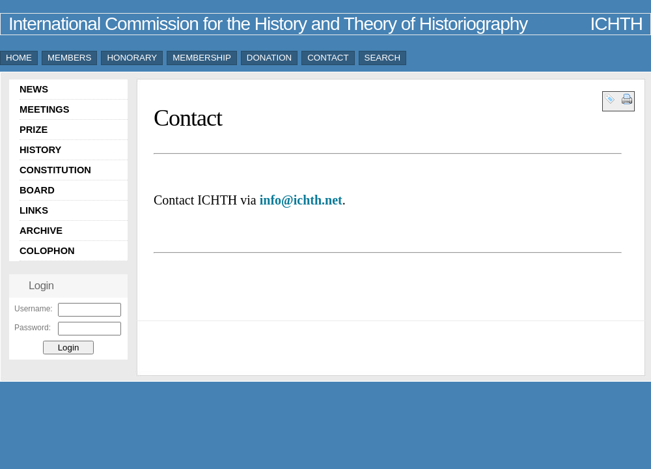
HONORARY (132, 58)
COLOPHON (47, 251)
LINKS (34, 210)
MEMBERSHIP (202, 58)
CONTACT (327, 58)
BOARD (37, 190)
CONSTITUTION (55, 170)
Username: (33, 308)
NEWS (34, 89)
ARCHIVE (41, 230)
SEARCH (383, 58)
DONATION (269, 58)
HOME (19, 58)
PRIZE (34, 129)
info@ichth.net (301, 200)
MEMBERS (69, 58)
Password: (32, 327)
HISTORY (40, 150)
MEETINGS (45, 109)
